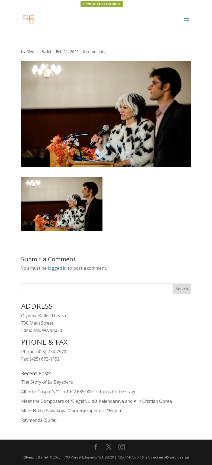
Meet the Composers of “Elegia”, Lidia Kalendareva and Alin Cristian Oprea (96, 401)
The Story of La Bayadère (47, 382)
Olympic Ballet (39, 51)
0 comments (94, 51)
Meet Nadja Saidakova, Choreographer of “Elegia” (72, 411)
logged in (57, 268)
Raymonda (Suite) (39, 420)
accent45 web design (171, 457)
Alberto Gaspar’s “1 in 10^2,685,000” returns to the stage (79, 392)
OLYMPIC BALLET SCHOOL (101, 4)
